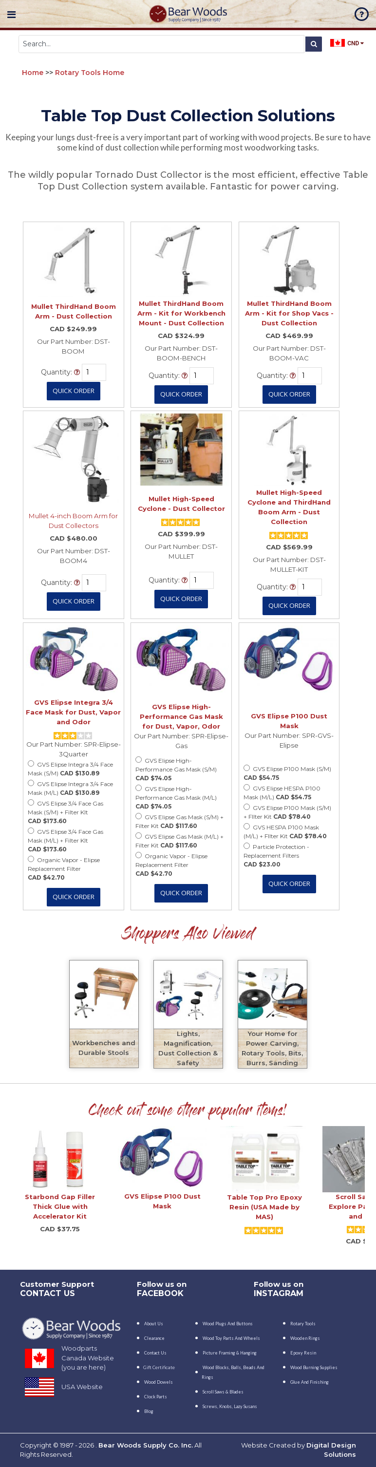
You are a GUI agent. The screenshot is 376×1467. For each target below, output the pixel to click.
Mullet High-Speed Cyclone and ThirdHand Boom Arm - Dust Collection (289, 507)
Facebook (160, 1293)
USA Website (82, 1387)
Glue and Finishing (309, 1382)
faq (361, 14)
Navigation (11, 14)
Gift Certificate (159, 1367)
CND (347, 43)
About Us (153, 1323)
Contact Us (155, 1352)
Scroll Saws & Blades (223, 1391)
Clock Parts (155, 1396)
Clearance (154, 1338)
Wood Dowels (158, 1382)
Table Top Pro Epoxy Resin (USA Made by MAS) (264, 1207)
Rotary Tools (303, 1323)
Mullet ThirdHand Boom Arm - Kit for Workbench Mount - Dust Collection (181, 313)
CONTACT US (47, 1293)
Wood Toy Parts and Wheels (231, 1338)
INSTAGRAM (278, 1293)
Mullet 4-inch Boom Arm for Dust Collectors (73, 520)
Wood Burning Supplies (314, 1367)
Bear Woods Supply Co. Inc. (145, 1445)
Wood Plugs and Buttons (228, 1323)
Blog (148, 1411)
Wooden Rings (305, 1338)
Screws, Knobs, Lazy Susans (230, 1406)
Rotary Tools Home (89, 72)
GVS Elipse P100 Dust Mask (289, 721)
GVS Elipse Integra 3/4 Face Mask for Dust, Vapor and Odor (73, 712)
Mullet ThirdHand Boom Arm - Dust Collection (73, 311)
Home (32, 72)
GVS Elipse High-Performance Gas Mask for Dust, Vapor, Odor (181, 716)
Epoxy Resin (303, 1352)
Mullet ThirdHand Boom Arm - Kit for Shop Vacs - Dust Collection (289, 313)
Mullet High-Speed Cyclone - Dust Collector (181, 503)
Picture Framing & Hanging (230, 1352)
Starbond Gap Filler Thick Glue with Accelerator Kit (60, 1206)
